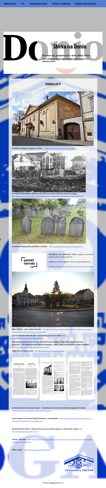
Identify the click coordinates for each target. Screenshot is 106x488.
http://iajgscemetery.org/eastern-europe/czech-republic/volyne (33, 410)
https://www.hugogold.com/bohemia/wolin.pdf (51, 351)
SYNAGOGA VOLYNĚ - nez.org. (51, 3)
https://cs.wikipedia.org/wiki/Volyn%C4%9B (38, 450)
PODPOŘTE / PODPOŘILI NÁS (74, 3)
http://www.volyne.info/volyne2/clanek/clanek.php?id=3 (27, 338)
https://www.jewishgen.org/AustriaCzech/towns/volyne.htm (32, 347)
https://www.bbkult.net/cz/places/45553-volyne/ (25, 431)
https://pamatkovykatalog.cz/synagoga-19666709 (62, 148)
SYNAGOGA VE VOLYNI (23, 3)
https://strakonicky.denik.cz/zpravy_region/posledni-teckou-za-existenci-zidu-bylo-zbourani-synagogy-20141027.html (49, 196)
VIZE (36, 3)
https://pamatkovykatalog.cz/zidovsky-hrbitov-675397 (68, 246)
